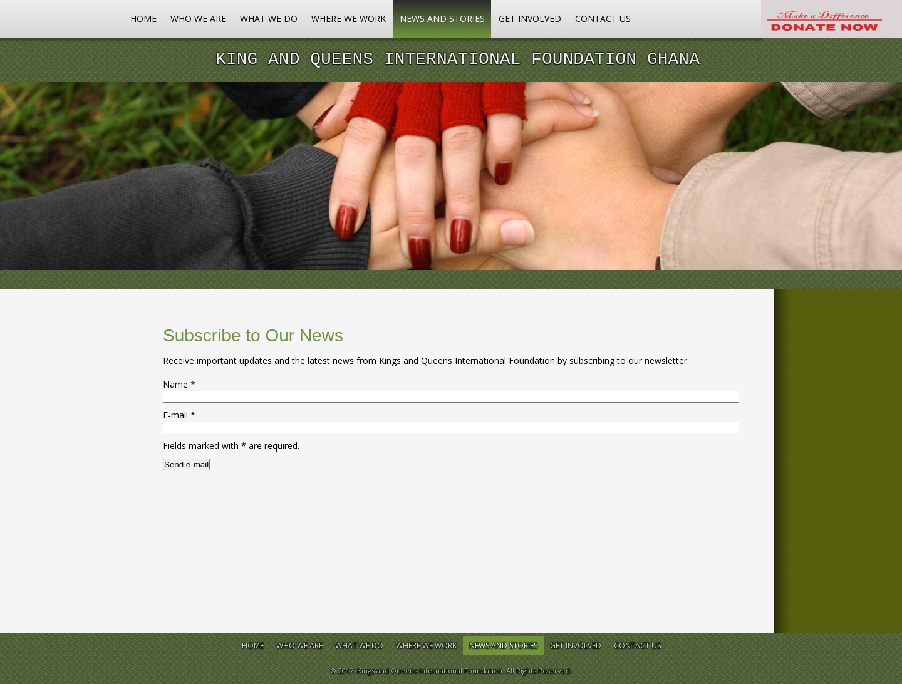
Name (179, 384)
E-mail (179, 415)
